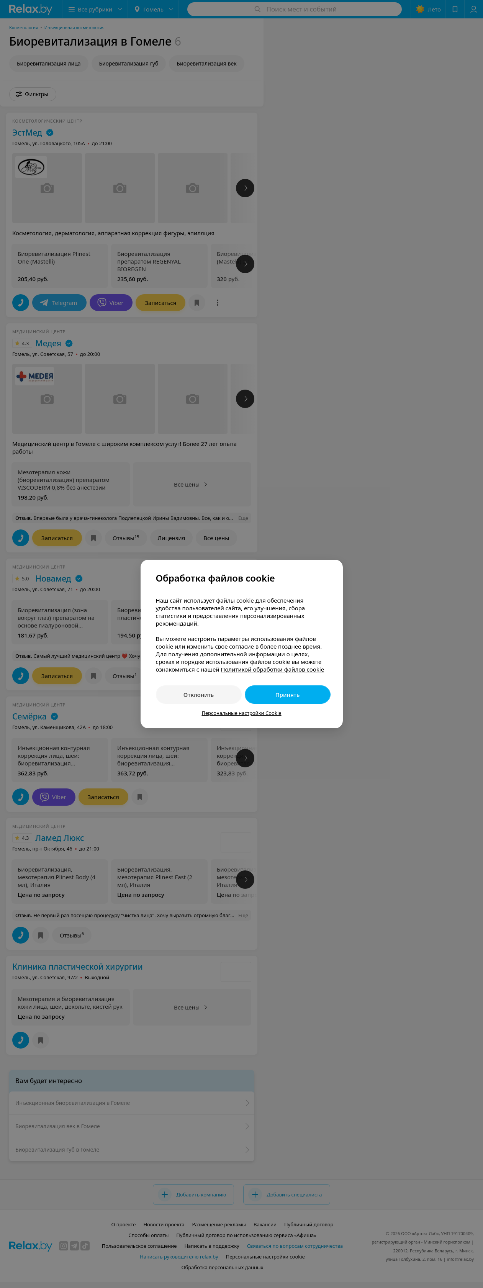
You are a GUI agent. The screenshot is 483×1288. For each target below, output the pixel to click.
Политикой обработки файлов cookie (272, 669)
